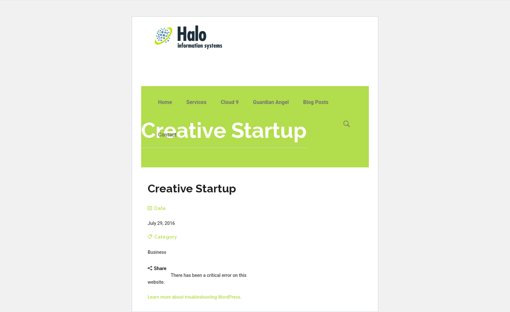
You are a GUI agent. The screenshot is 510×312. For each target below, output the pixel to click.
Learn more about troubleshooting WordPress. (195, 297)
